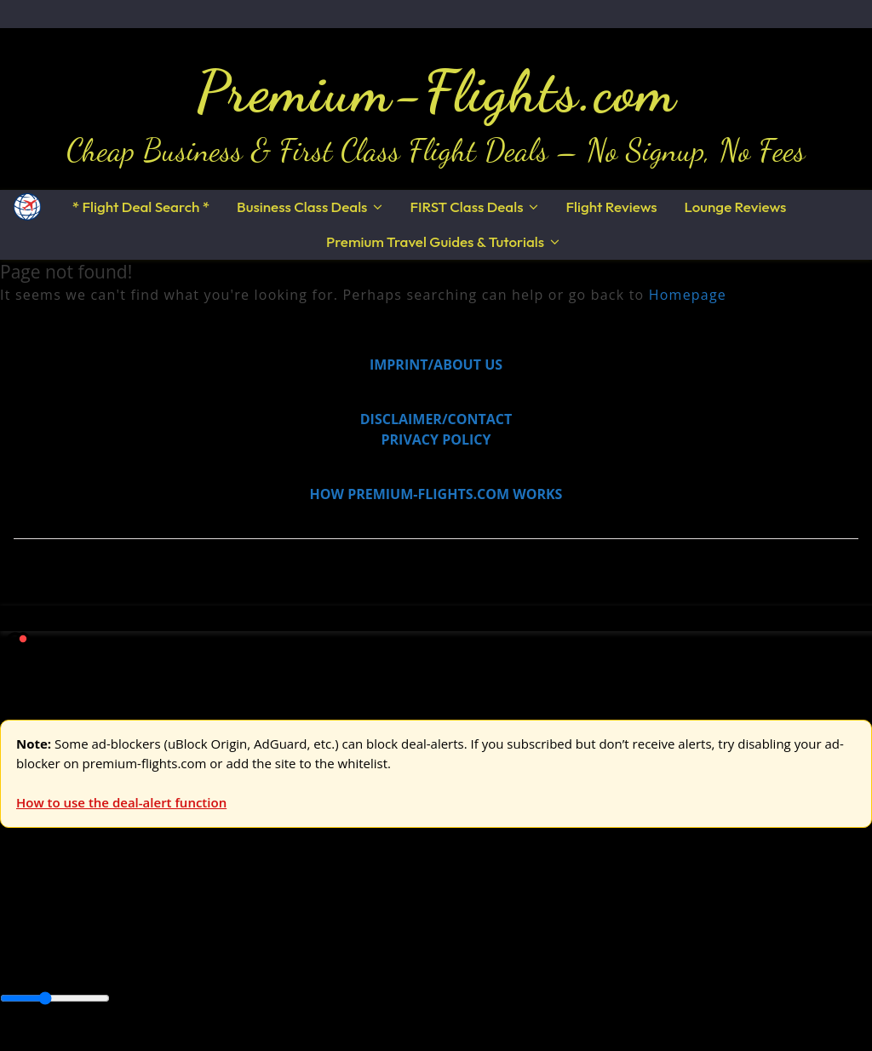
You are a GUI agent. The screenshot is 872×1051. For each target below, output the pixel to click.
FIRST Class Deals (466, 206)
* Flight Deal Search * (140, 206)
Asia (53, 959)
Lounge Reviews (736, 206)
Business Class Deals (302, 206)
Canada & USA (232, 959)
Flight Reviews (611, 206)
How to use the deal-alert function (121, 802)
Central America (400, 959)
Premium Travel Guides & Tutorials (435, 241)
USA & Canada (95, 919)
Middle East (540, 959)
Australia (238, 919)
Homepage (687, 294)
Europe (23, 919)
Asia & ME (175, 919)
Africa (18, 959)
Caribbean (314, 959)
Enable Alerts (134, 1040)
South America (627, 959)
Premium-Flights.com (436, 91)
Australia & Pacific (126, 959)
